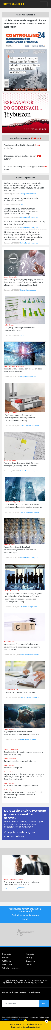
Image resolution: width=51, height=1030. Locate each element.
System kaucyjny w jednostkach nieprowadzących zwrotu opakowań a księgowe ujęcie (20, 550)
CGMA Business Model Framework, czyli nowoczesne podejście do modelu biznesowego (23, 794)
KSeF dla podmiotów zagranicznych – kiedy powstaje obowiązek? (24, 222)
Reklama (5, 957)
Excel (22, 335)
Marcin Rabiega (9, 366)
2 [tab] (17, 896)
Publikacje (6, 961)
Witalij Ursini (20, 366)
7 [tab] (37, 896)
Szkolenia (30, 954)
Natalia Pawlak (9, 772)
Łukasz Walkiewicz (10, 460)
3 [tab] (21, 896)
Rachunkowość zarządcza (30, 425)
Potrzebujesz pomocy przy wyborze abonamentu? (25, 910)
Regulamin (30, 961)
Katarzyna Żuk (9, 642)
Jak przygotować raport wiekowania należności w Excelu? (21, 199)
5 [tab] (29, 896)
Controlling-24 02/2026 (12, 739)
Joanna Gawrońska (11, 750)
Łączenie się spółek (13, 767)
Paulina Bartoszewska (12, 591)
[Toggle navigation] (44, 4)
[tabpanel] (26, 873)
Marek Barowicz (9, 729)
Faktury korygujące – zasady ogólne (20, 692)
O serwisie (6, 954)
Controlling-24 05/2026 (12, 377)
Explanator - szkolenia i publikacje (13, 1019)
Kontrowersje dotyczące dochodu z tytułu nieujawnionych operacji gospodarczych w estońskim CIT (22, 647)
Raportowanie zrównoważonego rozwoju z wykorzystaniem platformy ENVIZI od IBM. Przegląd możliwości (24, 776)
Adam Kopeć (9, 325)
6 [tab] (33, 896)
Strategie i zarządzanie (28, 290)
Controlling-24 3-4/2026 (12, 655)
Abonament (7, 964)
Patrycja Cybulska (11, 412)
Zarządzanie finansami (28, 377)
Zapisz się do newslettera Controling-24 (21, 992)
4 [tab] (25, 896)
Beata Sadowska (10, 759)
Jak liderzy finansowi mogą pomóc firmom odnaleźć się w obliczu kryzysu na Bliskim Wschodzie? (25, 23)
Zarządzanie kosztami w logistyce (20, 761)
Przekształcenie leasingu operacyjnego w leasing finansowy (23, 753)
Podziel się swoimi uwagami (25, 915)
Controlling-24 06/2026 (12, 290)
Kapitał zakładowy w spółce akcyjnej (21, 785)
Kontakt (25, 919)
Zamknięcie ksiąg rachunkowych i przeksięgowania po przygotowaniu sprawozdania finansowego (20, 418)
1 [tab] (13, 896)
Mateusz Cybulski (10, 790)
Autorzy (29, 957)
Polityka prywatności (11, 968)
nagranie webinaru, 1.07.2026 (14, 888)
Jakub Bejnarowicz (10, 277)
